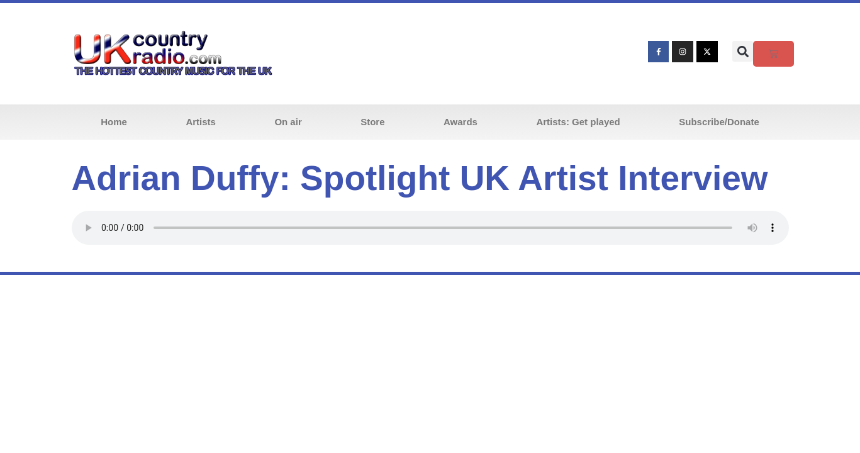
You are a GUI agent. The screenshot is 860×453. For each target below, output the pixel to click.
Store (372, 121)
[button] (742, 51)
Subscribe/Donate (719, 121)
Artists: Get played (578, 121)
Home (114, 121)
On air (287, 121)
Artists (201, 121)
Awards (460, 121)
